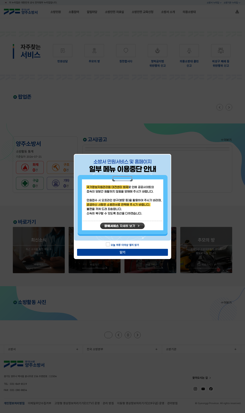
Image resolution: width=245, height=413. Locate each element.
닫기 (122, 252)
